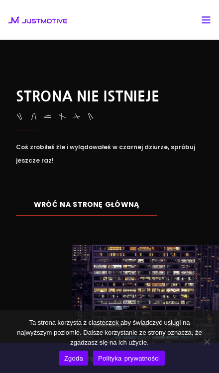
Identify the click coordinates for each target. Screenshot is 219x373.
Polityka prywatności (129, 358)
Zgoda (73, 358)
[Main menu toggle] (206, 19)
